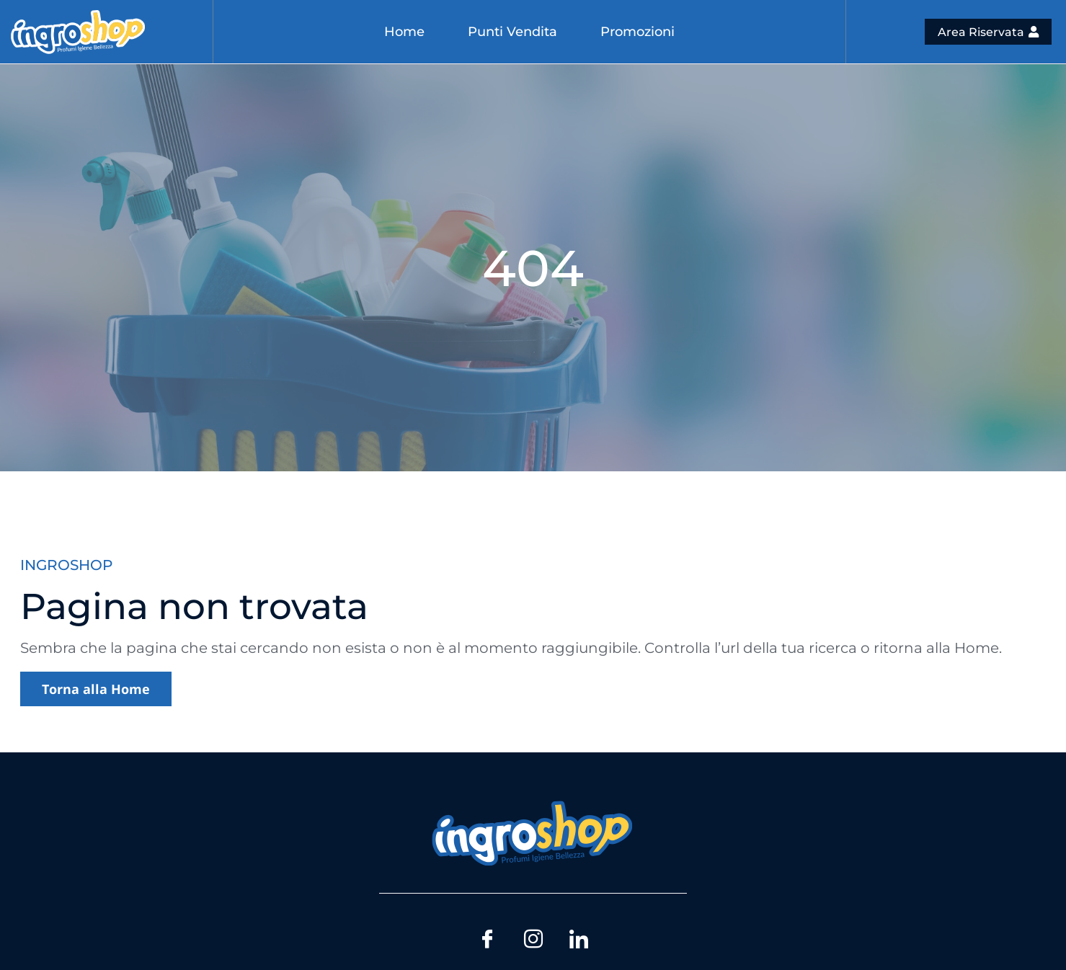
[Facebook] (486, 937)
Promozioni (637, 32)
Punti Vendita (512, 32)
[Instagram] (533, 937)
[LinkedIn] (580, 937)
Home (404, 32)
